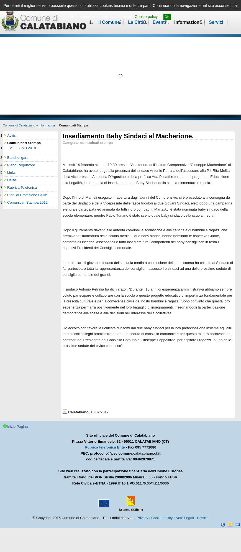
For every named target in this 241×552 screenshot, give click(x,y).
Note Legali (185, 518)
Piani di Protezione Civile (27, 195)
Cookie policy (146, 16)
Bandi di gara (18, 158)
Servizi (216, 22)
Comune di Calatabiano (19, 125)
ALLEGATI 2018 (23, 148)
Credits (202, 518)
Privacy (142, 518)
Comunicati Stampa (24, 143)
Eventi (159, 22)
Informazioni (187, 22)
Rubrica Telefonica (22, 187)
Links (11, 172)
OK (167, 17)
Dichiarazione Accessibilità (223, 524)
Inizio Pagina (17, 426)
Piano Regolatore (21, 165)
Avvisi (12, 135)
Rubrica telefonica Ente (105, 447)
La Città (136, 22)
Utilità (11, 180)
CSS (230, 524)
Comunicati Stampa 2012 (27, 202)
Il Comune (109, 22)
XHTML (237, 524)
